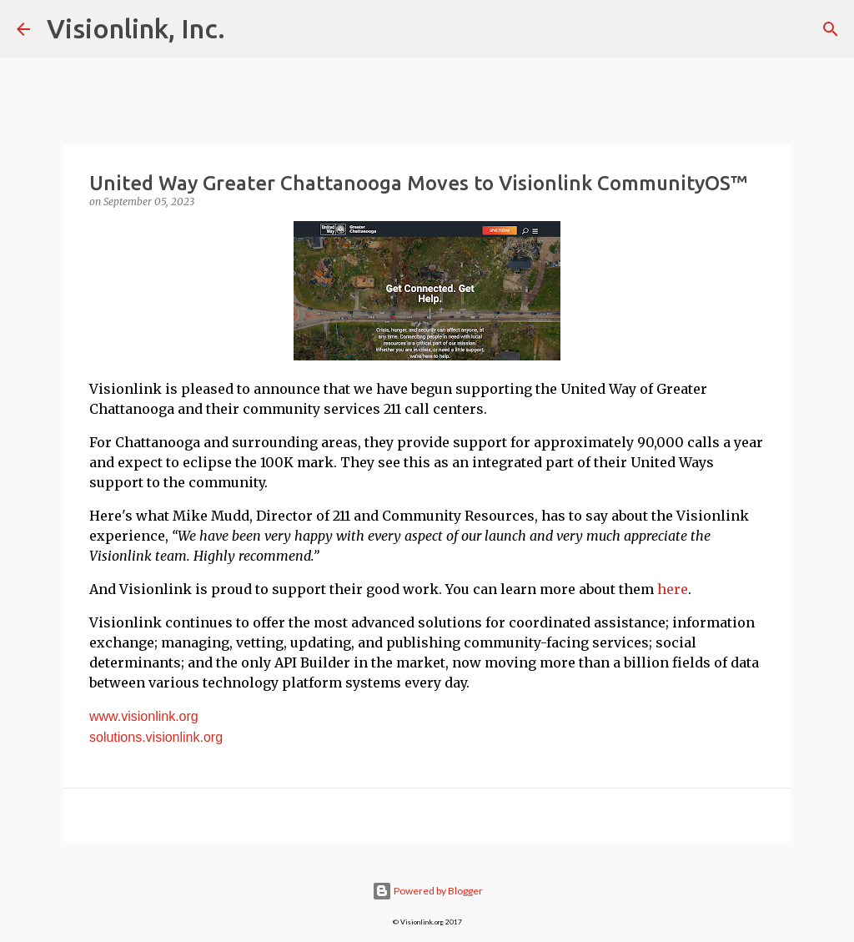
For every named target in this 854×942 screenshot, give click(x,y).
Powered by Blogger (427, 890)
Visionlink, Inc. (136, 28)
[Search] (831, 29)
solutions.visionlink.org (156, 737)
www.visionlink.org (143, 716)
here (672, 589)
